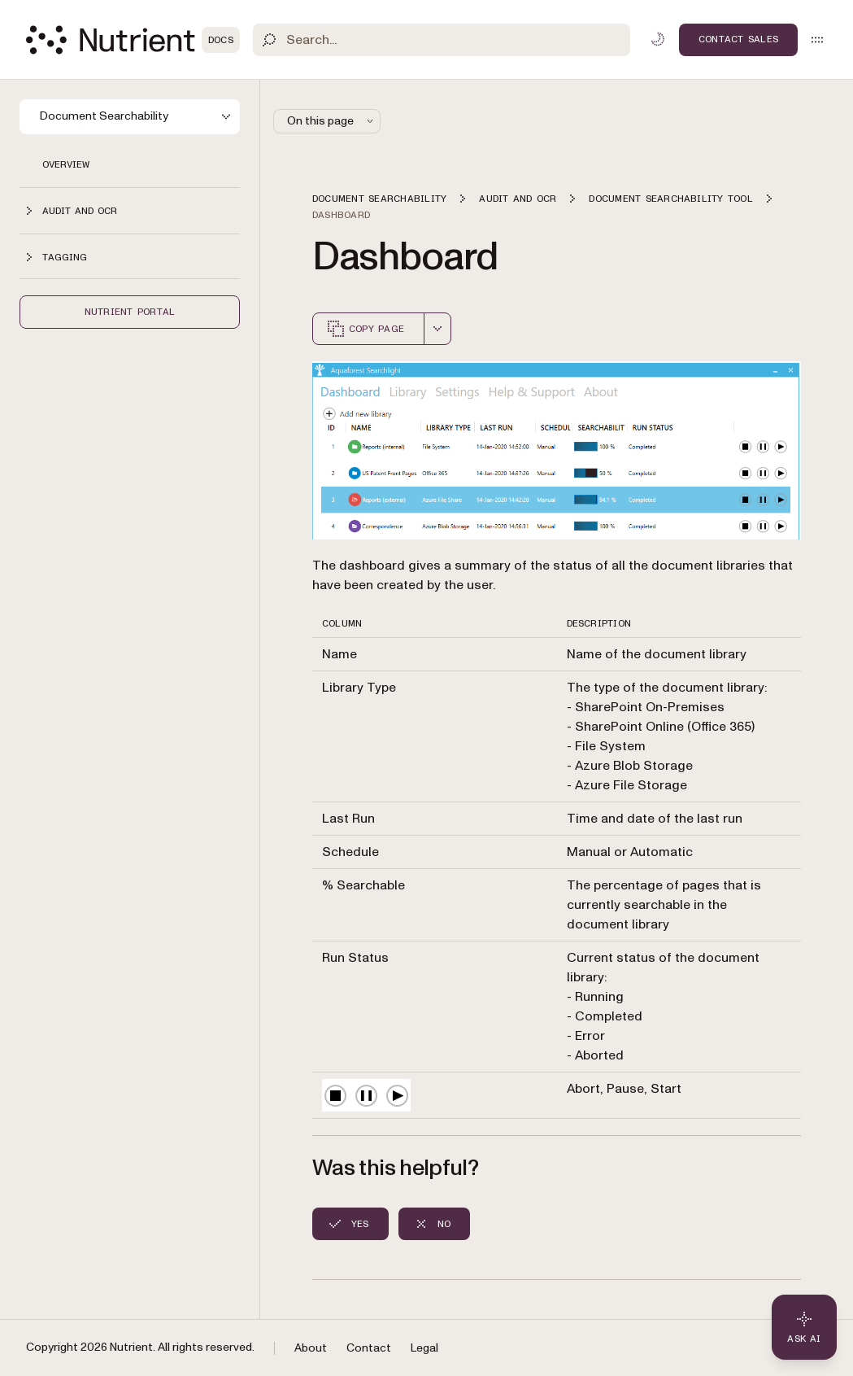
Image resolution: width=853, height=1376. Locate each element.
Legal (424, 1348)
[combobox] (437, 328)
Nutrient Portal (130, 312)
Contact (368, 1348)
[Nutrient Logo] (133, 40)
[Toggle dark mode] (657, 39)
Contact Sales (738, 39)
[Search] (441, 40)
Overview (65, 164)
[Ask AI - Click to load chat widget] (804, 1327)
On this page (331, 121)
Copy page (365, 329)
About (310, 1348)
